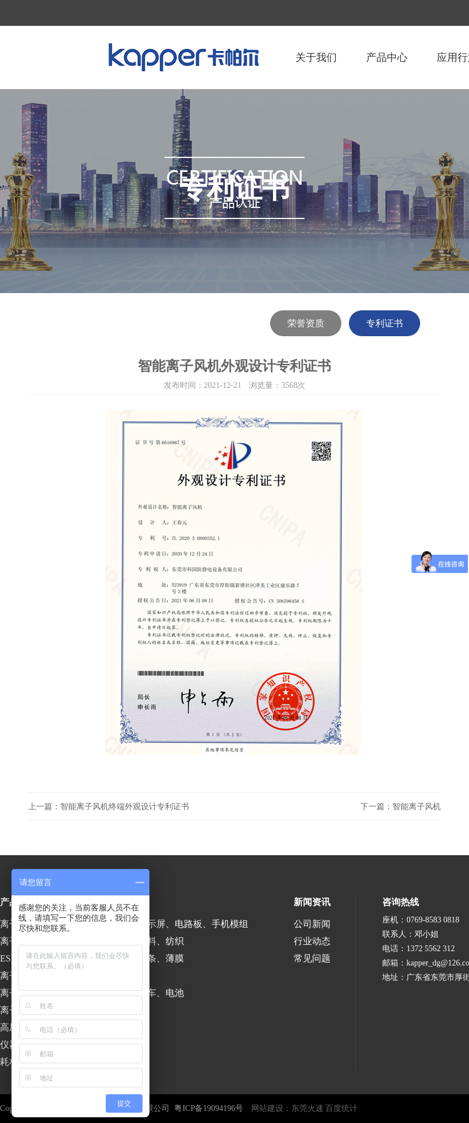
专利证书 (384, 323)
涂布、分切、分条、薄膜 (133, 958)
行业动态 (312, 941)
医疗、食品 (106, 975)
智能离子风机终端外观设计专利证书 (124, 806)
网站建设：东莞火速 (287, 1108)
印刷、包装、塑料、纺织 (133, 941)
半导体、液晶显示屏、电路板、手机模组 (165, 924)
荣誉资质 (305, 323)
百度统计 (341, 1108)
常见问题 (312, 958)
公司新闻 (312, 924)
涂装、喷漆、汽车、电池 (133, 993)
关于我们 (316, 57)
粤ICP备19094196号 (208, 1108)
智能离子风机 (417, 806)
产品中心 (387, 57)
